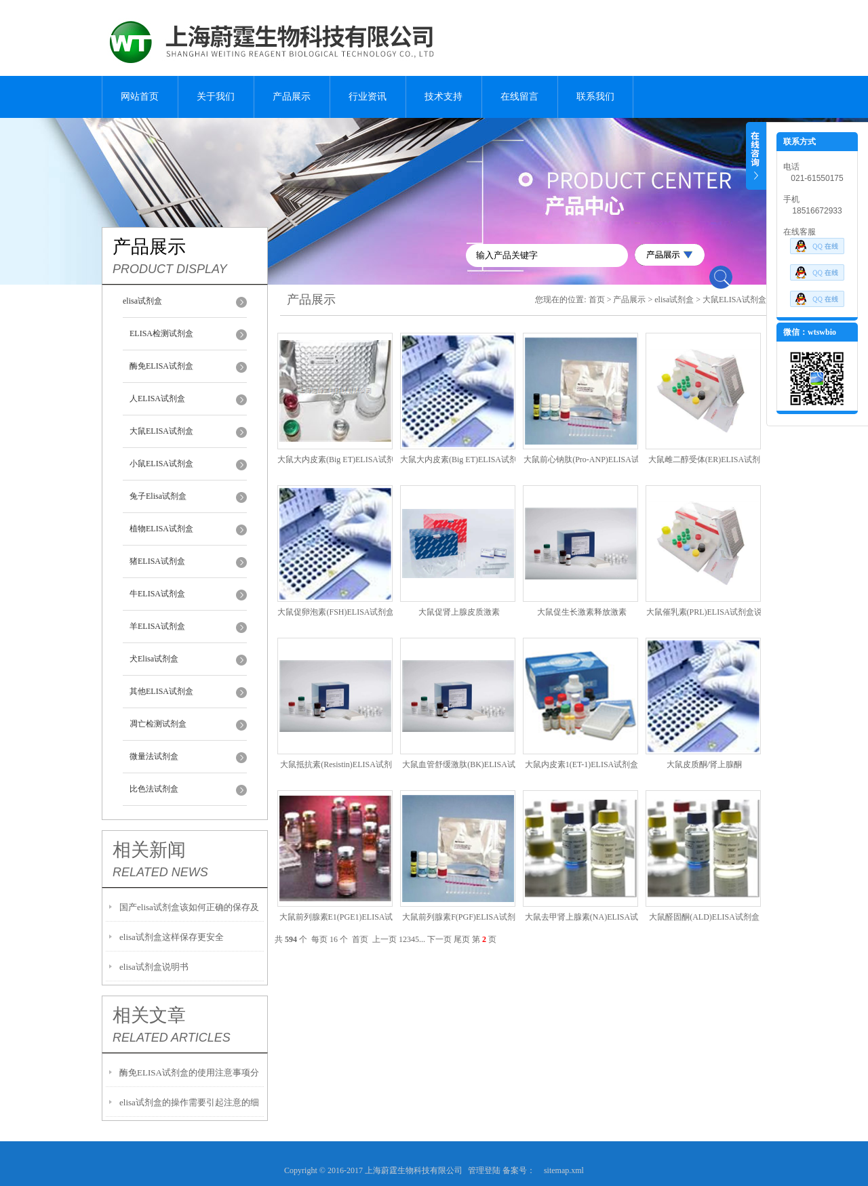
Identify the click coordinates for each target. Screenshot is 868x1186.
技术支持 (443, 96)
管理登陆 (484, 1170)
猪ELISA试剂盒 (157, 561)
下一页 (439, 939)
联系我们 (595, 96)
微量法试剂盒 (154, 756)
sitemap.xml (564, 1170)
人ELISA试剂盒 (157, 398)
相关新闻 (149, 850)
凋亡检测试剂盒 (158, 724)
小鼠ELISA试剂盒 (161, 463)
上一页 (384, 939)
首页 (597, 299)
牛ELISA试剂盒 (157, 593)
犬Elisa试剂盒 (154, 658)
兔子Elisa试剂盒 (158, 496)
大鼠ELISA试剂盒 (161, 431)
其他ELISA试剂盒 (161, 691)
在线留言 (519, 96)
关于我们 (216, 96)
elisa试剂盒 (142, 301)
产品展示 (292, 96)
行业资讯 (368, 96)
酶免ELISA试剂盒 (161, 366)
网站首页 (140, 96)
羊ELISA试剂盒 (157, 626)
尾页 (462, 939)
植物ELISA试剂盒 (161, 528)
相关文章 (149, 1015)
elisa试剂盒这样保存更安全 (171, 937)
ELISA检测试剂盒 (161, 333)
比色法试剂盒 (154, 789)
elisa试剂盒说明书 (154, 967)
